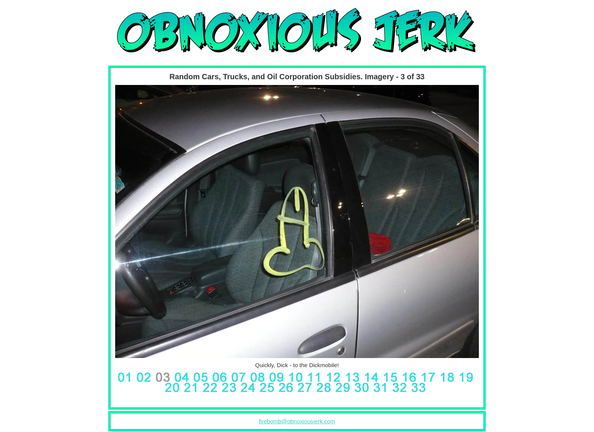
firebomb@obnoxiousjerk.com (297, 421)
